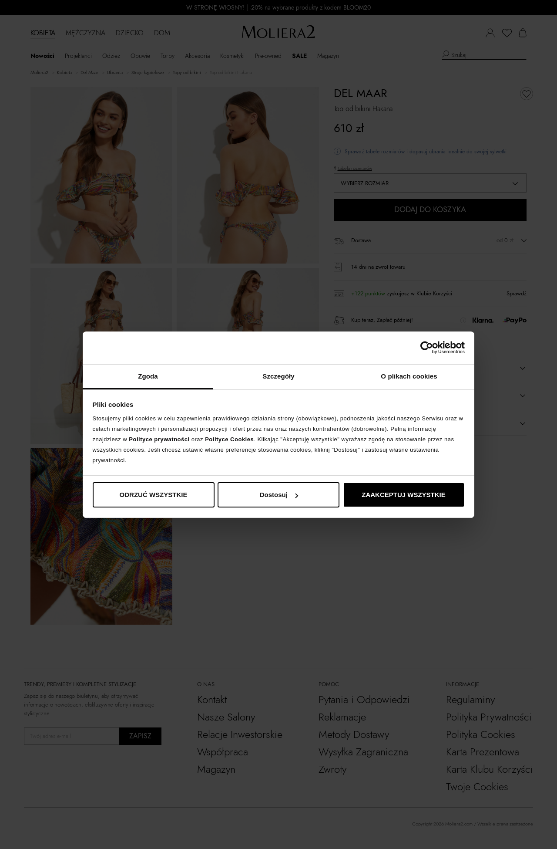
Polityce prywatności (159, 439)
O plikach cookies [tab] (409, 376)
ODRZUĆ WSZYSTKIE (154, 494)
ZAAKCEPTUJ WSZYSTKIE (404, 494)
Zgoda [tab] (148, 376)
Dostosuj (279, 494)
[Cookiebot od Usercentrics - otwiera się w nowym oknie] (427, 347)
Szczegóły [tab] (278, 376)
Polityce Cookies (229, 439)
